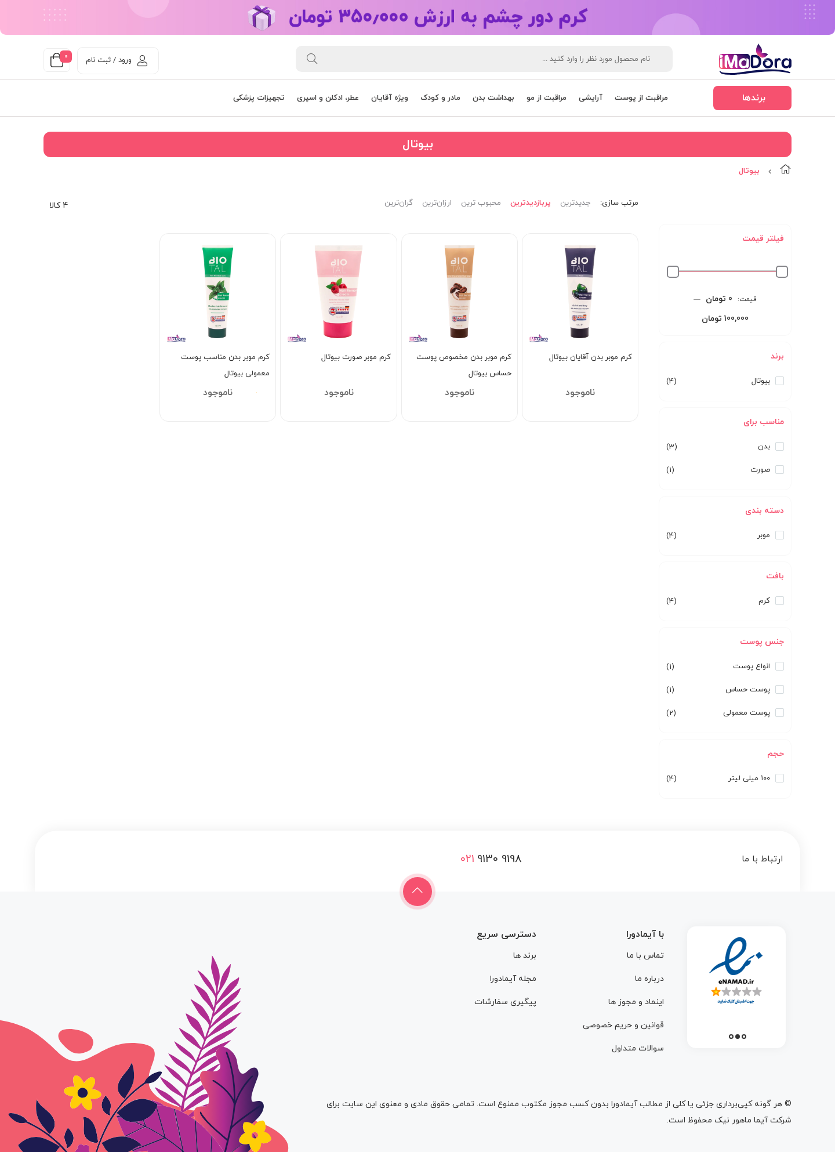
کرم (764, 601)
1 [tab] (744, 1036)
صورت (760, 470)
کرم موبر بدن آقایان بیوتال (590, 357)
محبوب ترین (481, 203)
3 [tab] (731, 1036)
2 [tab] (737, 1036)
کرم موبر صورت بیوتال (356, 357)
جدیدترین (575, 203)
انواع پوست (751, 666)
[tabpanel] (736, 984)
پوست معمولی (746, 713)
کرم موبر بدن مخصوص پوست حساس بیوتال (463, 365)
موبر (763, 535)
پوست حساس (747, 689)
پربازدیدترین (530, 203)
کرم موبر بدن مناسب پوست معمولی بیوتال (225, 365)
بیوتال (761, 381)
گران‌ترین (398, 203)
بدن (764, 446)
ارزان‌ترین (437, 203)
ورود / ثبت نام (116, 60)
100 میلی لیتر (749, 778)
